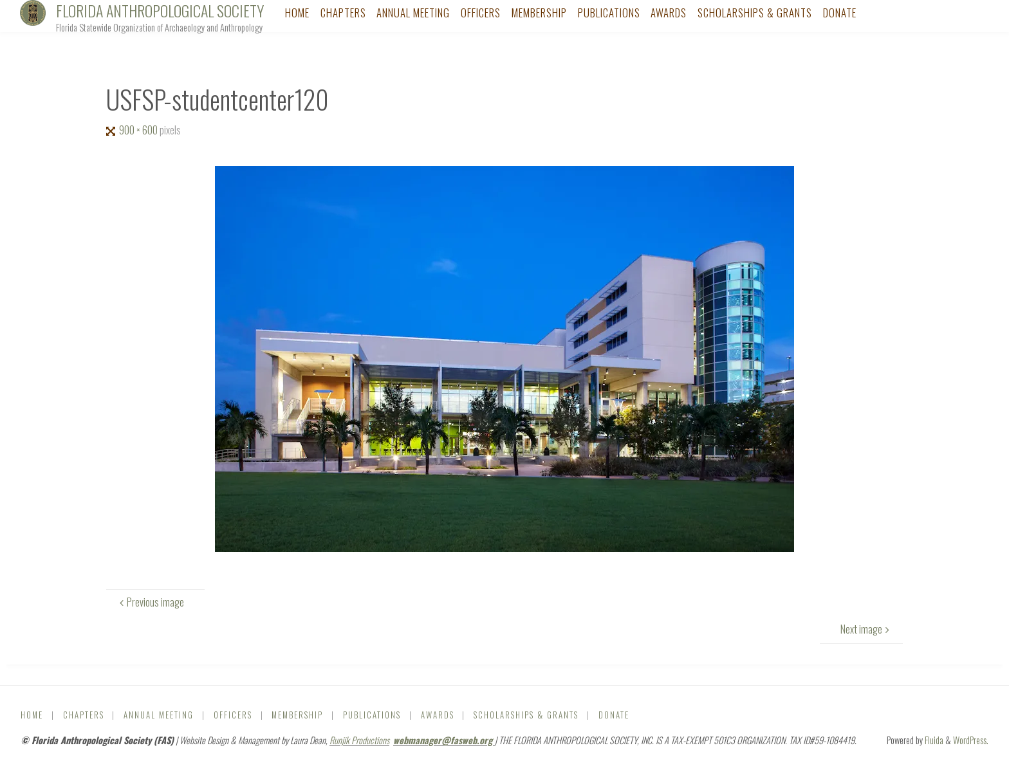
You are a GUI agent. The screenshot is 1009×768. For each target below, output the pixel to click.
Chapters (83, 715)
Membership (297, 715)
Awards (437, 715)
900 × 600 (139, 130)
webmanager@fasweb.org (444, 740)
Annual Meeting (159, 715)
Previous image (150, 602)
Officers (233, 715)
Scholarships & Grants (526, 715)
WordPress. (970, 740)
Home (32, 715)
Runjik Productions (359, 740)
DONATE (613, 715)
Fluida (933, 740)
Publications (372, 715)
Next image (866, 629)
